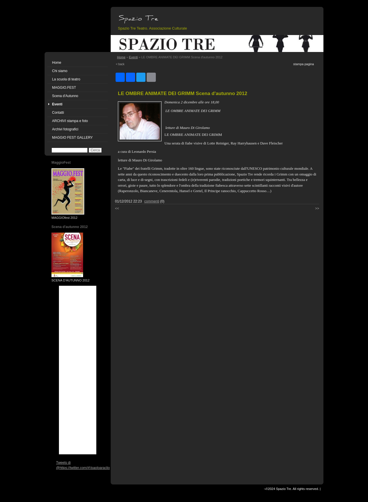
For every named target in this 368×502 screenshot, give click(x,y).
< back (120, 64)
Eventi (57, 104)
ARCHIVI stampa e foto (70, 121)
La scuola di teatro (66, 79)
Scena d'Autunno (65, 96)
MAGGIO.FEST (64, 88)
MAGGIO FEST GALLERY (72, 138)
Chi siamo (59, 71)
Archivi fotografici (65, 129)
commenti (151, 201)
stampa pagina (303, 64)
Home (56, 63)
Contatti (58, 113)
